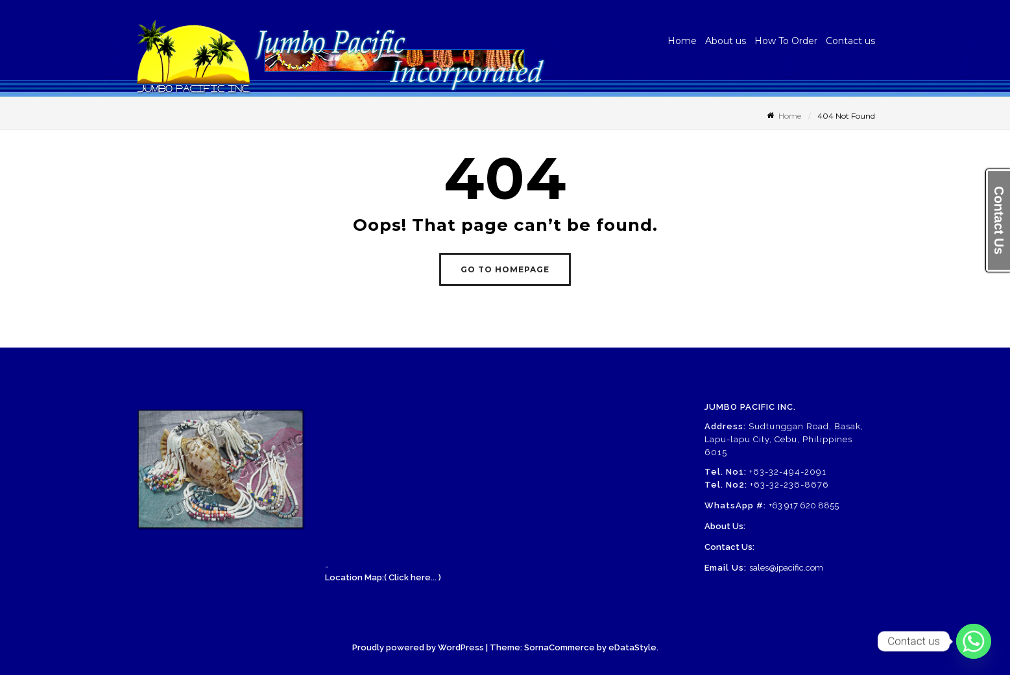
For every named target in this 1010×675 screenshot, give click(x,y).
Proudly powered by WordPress (418, 647)
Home (682, 41)
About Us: (724, 526)
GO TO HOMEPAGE (505, 269)
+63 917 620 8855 (804, 505)
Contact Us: (729, 547)
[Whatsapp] (973, 641)
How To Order (785, 41)
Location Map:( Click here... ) (383, 577)
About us (725, 41)
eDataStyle (632, 647)
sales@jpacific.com (786, 568)
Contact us (850, 41)
